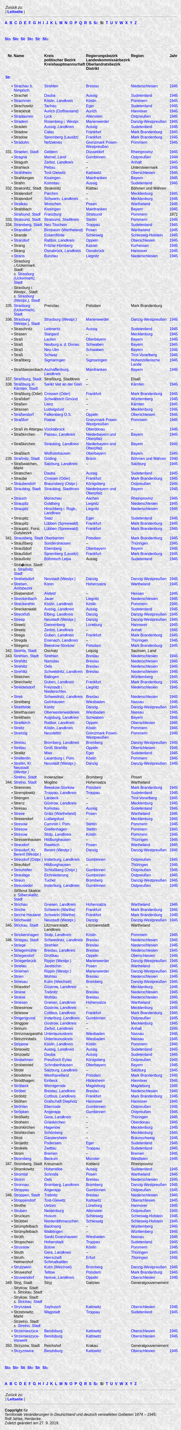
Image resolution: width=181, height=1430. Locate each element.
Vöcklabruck (54, 429)
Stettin (91, 220)
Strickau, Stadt (26, 925)
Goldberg (52, 504)
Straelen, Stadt (26, 152)
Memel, (55, 157)
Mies (48, 753)
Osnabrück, (62, 251)
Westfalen (139, 1159)
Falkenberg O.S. (58, 415)
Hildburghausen (57, 840)
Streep (19, 619)
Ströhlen (21, 1107)
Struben (20, 1211)
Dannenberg (54, 625)
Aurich (91, 111)
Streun (19, 880)
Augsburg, (61, 717)
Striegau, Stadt (26, 940)
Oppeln (92, 240)
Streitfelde (22, 707)
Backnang (52, 1226)
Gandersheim (55, 1138)
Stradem (21, 122)
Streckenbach (25, 599)
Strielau (20, 966)
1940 (173, 459)
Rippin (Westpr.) (57, 961)
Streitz (19, 728)
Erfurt (90, 1258)
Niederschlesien (144, 86)
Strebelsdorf (24, 579)
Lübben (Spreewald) (61, 523)
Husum (50, 1216)
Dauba (49, 95)
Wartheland (140, 204)
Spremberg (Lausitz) (61, 137)
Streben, (23, 586)
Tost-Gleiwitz (55, 173)
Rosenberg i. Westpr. (61, 122)
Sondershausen (57, 543)
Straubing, (61, 444)
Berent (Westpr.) (58, 850)
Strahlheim (23, 173)
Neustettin (52, 733)
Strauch (20, 498)
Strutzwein (22, 1267)
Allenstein (94, 116)
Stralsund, (61, 220)
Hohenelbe (53, 1169)
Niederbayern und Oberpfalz (101, 436)
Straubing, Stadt (27, 489)
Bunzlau (51, 256)
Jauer (49, 599)
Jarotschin (53, 966)
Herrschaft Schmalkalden (56, 1260)
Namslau (51, 661)
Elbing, (58, 614)
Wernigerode (55, 1086)
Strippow (21, 1044)
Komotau (51, 183)
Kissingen (52, 178)
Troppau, (60, 793)
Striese (19, 992)
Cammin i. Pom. (57, 824)
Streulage (22, 875)
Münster (93, 1159)
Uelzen (50, 1206)
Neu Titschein (55, 225)
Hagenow (52, 1127)
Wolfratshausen (57, 453)
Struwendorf (24, 1277)
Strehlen (51, 86)
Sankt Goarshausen (61, 1237)
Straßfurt (21, 420)
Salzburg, (61, 464)
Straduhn (21, 142)
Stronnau (21, 1185)
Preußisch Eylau (58, 1060)
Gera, (57, 1117)
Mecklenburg (142, 193)
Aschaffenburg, (57, 372)
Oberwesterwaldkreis (61, 712)
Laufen (50, 339)
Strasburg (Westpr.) (60, 319)
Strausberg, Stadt (28, 538)
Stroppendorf (25, 1200)
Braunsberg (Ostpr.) (61, 484)
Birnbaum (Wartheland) (63, 230)
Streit (18, 697)
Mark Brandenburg (146, 132)
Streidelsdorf (24, 687)
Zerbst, (59, 162)
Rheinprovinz (142, 152)
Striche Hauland (27, 915)
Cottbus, (60, 1013)
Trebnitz (51, 992)
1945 (173, 86)
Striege (20, 945)
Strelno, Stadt (25, 782)
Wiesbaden (95, 702)
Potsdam (93, 538)
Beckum (51, 1159)
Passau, (59, 434)
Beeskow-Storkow (59, 646)
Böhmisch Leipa (57, 559)
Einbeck (51, 1081)
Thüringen (139, 543)
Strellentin (22, 758)
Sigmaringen (55, 360)
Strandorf (21, 240)
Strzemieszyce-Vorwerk (26, 1338)
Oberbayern (96, 339)
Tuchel (49, 880)
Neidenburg (54, 1211)
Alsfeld (50, 593)
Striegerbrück (25, 961)
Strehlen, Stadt (26, 656)
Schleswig (94, 235)
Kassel (91, 246)
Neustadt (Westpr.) (60, 579)
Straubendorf (25, 484)
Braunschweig (143, 1138)
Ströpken (21, 1112)
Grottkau (51, 956)
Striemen (21, 971)
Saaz (48, 518)
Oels (48, 666)
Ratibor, (59, 240)
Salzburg (138, 464)
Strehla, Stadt (25, 651)
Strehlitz (20, 661)
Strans (19, 256)
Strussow (21, 1247)
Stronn (19, 1179)
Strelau (20, 743)
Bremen (51, 1153)
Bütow (49, 1247)
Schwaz (51, 355)
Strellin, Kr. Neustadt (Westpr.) (23, 767)
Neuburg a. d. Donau (61, 344)
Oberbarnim (54, 538)
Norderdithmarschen (61, 1221)
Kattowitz (93, 173)
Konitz (49, 707)
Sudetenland (141, 95)
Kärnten (137, 384)
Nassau (137, 702)
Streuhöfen (23, 870)
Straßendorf (23, 415)
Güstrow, (60, 803)
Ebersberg (53, 548)
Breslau (92, 86)
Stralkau (21, 204)
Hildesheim (95, 1081)
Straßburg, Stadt (27, 379)
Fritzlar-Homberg (58, 246)
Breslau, (60, 950)
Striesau (21, 982)
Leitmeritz (52, 329)
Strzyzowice (24, 1351)
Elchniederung (56, 875)
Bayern (137, 178)
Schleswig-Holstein (147, 235)
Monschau (53, 498)
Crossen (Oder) (57, 394)
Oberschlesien (143, 173)
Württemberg (142, 399)
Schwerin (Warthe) (59, 910)
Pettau (49, 167)
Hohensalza (96, 584)
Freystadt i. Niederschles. (55, 689)
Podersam (53, 1143)
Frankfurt (93, 132)
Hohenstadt (54, 1242)
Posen (91, 204)
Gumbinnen (96, 157)
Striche (19, 910)
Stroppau (21, 1190)
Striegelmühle (25, 950)
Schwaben (95, 344)
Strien (19, 976)
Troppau (93, 225)
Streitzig (20, 733)
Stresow (20, 824)
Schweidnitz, (63, 672)
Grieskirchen (55, 1122)
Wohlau (50, 976)
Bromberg (94, 743)
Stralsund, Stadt (27, 220)
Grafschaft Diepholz (61, 1101)
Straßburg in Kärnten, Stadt (26, 386)
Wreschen (52, 204)
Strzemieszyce (26, 1331)
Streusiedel (23, 886)
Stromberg (22, 1159)
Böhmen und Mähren (148, 459)
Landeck (51, 798)
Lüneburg (94, 625)
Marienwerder (97, 122)
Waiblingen (53, 1232)
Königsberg (95, 484)
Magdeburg (95, 1086)
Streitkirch (22, 723)
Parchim (51, 193)
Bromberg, (61, 743)
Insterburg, (62, 859)
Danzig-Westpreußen (149, 122)
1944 (173, 157)
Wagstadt (52, 1312)
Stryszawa (22, 1307)
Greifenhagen (55, 829)
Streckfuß (22, 614)
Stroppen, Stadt (27, 1195)
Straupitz (21, 504)
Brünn (91, 459)
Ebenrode (52, 1107)
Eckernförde (54, 235)
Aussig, (59, 127)
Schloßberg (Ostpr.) (60, 870)
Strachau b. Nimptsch (23, 88)
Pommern (139, 101)
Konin (49, 584)
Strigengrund (24, 1018)
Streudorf (21, 845)
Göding (50, 459)
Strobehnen (23, 1060)
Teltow (49, 1272)
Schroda (51, 1174)
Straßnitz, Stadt (27, 459)
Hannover (139, 111)
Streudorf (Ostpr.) (28, 859)
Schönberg (53, 1133)
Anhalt (136, 162)
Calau (49, 132)
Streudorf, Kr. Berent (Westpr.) (27, 852)
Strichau (21, 904)
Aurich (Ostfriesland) (61, 111)
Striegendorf (24, 956)
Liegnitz (92, 256)
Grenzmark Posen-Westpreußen (102, 144)
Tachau (50, 106)
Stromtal (21, 1174)
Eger (90, 106)
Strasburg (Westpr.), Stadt (27, 298)
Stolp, (57, 834)
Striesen (21, 1002)
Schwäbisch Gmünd (61, 399)
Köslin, (58, 101)
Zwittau (50, 1148)
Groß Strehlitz (56, 748)
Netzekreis (53, 142)
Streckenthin (24, 604)
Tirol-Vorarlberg (144, 355)
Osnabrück (95, 251)
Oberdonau (95, 429)
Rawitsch (52, 845)
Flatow (49, 420)
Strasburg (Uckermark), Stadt (24, 278)
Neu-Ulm (51, 350)
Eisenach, (61, 640)
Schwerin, (61, 199)
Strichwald (22, 920)
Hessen (137, 593)
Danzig (92, 579)
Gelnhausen (54, 702)
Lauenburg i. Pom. (59, 758)
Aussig (91, 95)
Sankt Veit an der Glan (63, 384)
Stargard (51, 334)
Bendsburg (53, 1331)
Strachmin (22, 101)
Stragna (20, 157)
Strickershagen (26, 935)
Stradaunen (23, 116)
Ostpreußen (141, 116)
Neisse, (59, 1277)
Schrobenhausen (58, 1065)
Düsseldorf (95, 152)
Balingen (51, 677)
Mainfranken (96, 178)
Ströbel (20, 1091)
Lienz (48, 404)
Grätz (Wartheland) (60, 814)
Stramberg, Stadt (28, 225)
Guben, (59, 635)
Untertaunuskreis (58, 1034)
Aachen (92, 498)
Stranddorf (22, 230)
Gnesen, (60, 904)
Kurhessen (140, 246)
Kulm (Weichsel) (58, 982)
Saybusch (52, 1307)
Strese (19, 814)
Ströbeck (21, 1086)
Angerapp (52, 1112)
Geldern (51, 152)
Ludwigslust (54, 409)
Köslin (91, 101)
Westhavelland (56, 1075)
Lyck (48, 116)
